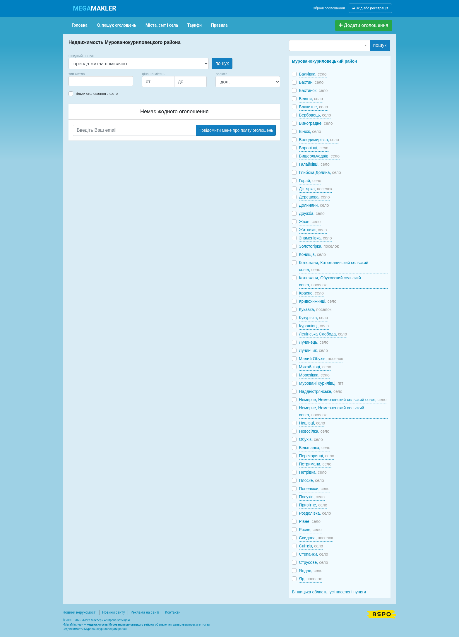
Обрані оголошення (329, 8)
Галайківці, (314, 164)
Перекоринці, (316, 455)
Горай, (310, 180)
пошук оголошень (116, 25)
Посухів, (312, 496)
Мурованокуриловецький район (324, 61)
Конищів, (312, 254)
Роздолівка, (315, 513)
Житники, (313, 229)
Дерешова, (314, 197)
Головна (80, 25)
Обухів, (311, 439)
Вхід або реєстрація (370, 8)
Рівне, (310, 521)
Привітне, (313, 505)
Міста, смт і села (161, 25)
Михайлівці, (315, 366)
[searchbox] (79, 81)
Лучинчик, (313, 350)
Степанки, (313, 554)
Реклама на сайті (145, 612)
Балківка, (312, 74)
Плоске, (311, 480)
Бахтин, (311, 82)
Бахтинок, (313, 90)
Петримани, (315, 464)
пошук (222, 63)
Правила (219, 25)
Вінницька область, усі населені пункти (329, 592)
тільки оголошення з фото (97, 94)
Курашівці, (314, 325)
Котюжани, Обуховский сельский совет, (330, 281)
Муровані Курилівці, (321, 383)
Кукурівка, (313, 317)
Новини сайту (113, 612)
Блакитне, (313, 107)
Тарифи (194, 25)
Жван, (310, 221)
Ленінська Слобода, (323, 334)
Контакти (172, 612)
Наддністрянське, (320, 391)
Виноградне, (316, 123)
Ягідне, (310, 570)
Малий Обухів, (321, 358)
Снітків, (311, 546)
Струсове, (313, 562)
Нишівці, (312, 423)
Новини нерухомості (79, 612)
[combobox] (100, 81)
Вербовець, (315, 115)
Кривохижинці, (317, 301)
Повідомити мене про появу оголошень (235, 130)
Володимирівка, (319, 139)
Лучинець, (313, 342)
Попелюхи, (314, 488)
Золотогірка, (319, 246)
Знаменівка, (315, 238)
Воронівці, (313, 147)
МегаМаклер (73, 624)
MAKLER (94, 8)
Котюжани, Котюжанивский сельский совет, (333, 266)
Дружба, (312, 213)
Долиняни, (314, 205)
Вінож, (310, 131)
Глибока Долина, (320, 172)
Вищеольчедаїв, (319, 156)
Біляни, (311, 98)
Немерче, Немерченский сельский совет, (342, 399)
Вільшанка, (314, 447)
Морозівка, (314, 375)
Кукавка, (315, 309)
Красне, (311, 293)
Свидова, (316, 537)
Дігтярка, (315, 188)
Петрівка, (313, 472)
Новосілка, (314, 431)
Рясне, (310, 529)
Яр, (310, 578)
